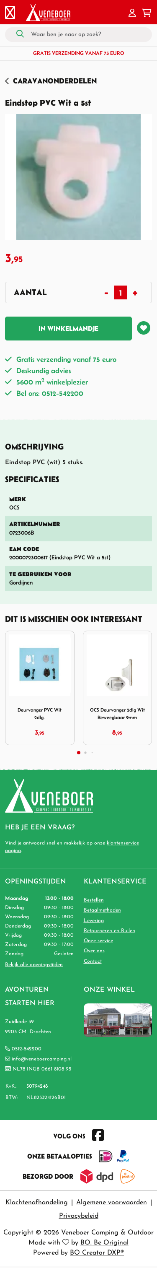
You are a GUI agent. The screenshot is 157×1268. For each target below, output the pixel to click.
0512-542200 (26, 1049)
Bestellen (94, 900)
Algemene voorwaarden (111, 1202)
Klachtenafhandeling (36, 1202)
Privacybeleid (78, 1216)
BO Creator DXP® (97, 1253)
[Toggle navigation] (10, 14)
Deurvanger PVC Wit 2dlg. (40, 713)
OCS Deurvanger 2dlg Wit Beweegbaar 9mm (117, 713)
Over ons (94, 951)
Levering (94, 920)
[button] (132, 14)
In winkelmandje (68, 328)
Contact (93, 961)
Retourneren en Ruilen (109, 930)
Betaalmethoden (102, 910)
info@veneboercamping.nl (42, 1059)
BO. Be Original (104, 1242)
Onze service (98, 940)
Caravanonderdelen (55, 80)
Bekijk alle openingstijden (34, 964)
